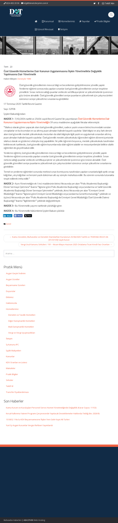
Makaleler (10, 368)
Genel (8, 224)
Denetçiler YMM (24, 79)
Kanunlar (10, 356)
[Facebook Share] (18, 215)
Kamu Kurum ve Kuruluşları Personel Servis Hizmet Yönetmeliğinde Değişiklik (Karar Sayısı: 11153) (51, 407)
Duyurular (10, 291)
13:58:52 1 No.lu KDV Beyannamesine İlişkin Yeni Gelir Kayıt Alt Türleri (38, 419)
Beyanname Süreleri (15, 285)
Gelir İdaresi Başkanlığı (100, 465)
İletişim (9, 338)
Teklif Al (9, 386)
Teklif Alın (108, 3)
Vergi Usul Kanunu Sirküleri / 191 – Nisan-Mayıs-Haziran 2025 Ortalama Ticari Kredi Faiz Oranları (66, 244)
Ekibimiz (10, 297)
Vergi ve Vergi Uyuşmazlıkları (21, 332)
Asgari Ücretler (13, 279)
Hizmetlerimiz (12, 309)
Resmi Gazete (100, 469)
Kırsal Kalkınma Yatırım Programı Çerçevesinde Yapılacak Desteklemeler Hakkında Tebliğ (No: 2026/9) (52, 413)
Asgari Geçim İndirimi (16, 273)
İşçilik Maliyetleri (13, 350)
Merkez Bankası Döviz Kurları (101, 480)
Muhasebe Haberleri (13, 520)
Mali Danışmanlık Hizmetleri (21, 326)
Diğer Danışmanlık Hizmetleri (21, 320)
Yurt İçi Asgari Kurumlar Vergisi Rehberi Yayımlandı (29, 425)
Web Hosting (39, 520)
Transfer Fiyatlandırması (17, 392)
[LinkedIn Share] (7, 215)
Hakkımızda (11, 303)
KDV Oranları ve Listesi (16, 362)
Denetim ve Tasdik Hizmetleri (21, 314)
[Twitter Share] (28, 215)
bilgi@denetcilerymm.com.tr (36, 3)
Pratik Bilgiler (12, 374)
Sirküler (9, 380)
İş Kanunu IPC (12, 344)
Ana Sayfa (70, 464)
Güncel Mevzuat (72, 472)
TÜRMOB (98, 472)
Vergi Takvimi (100, 475)
